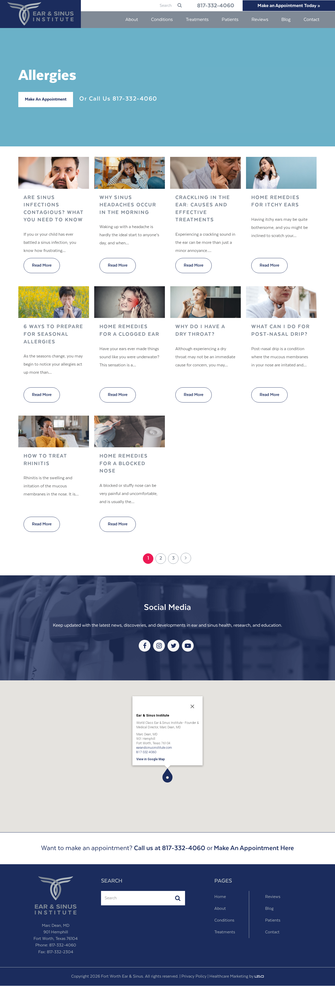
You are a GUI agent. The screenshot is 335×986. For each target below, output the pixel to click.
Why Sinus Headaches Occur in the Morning (127, 205)
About (220, 908)
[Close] (192, 707)
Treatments (224, 932)
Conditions (224, 920)
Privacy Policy (193, 976)
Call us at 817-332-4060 (169, 848)
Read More (42, 265)
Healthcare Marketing (228, 976)
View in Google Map (150, 759)
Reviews (272, 897)
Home (220, 897)
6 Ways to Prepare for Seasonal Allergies (53, 334)
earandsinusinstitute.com (154, 748)
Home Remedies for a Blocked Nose (123, 463)
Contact (272, 932)
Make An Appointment (45, 99)
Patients (272, 920)
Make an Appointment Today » (287, 5)
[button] (167, 775)
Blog (269, 908)
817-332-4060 (211, 6)
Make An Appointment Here (254, 848)
